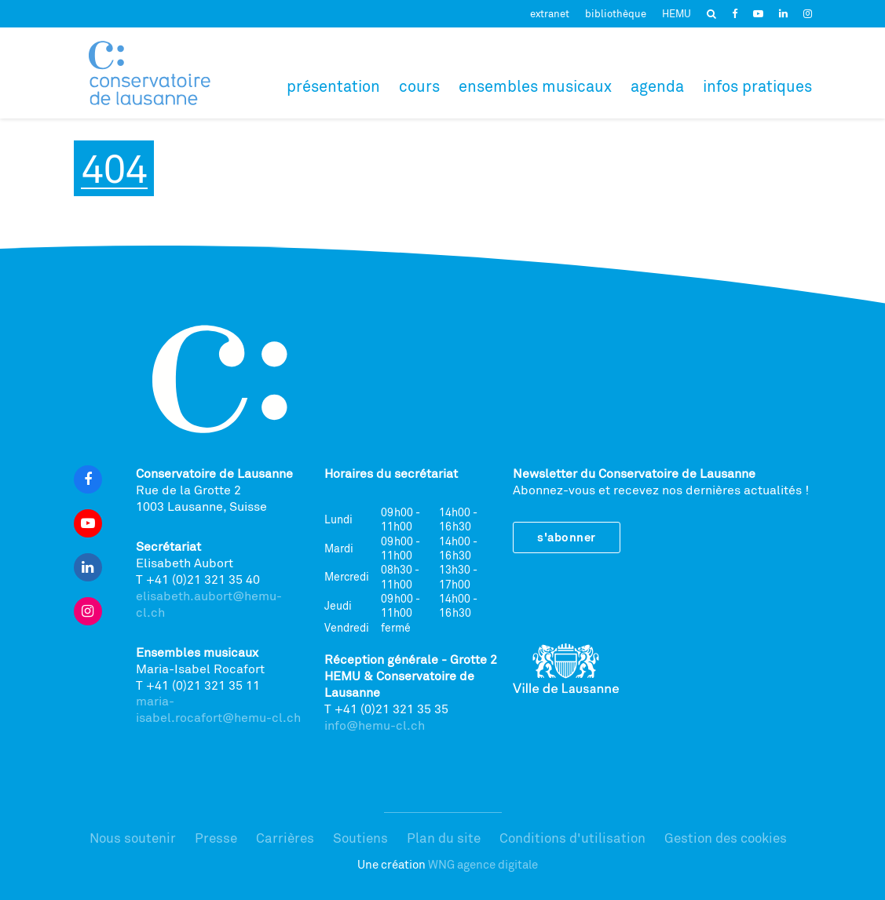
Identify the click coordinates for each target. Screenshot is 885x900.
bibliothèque (615, 13)
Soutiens (360, 837)
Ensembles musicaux (535, 86)
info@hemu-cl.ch (374, 725)
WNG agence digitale (483, 864)
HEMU (676, 13)
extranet (549, 13)
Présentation (333, 86)
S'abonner (566, 537)
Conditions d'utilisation (572, 837)
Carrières (285, 837)
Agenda (657, 86)
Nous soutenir (133, 837)
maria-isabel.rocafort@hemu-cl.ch (218, 709)
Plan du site (444, 837)
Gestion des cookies (725, 837)
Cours (419, 86)
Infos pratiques (757, 86)
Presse (216, 837)
